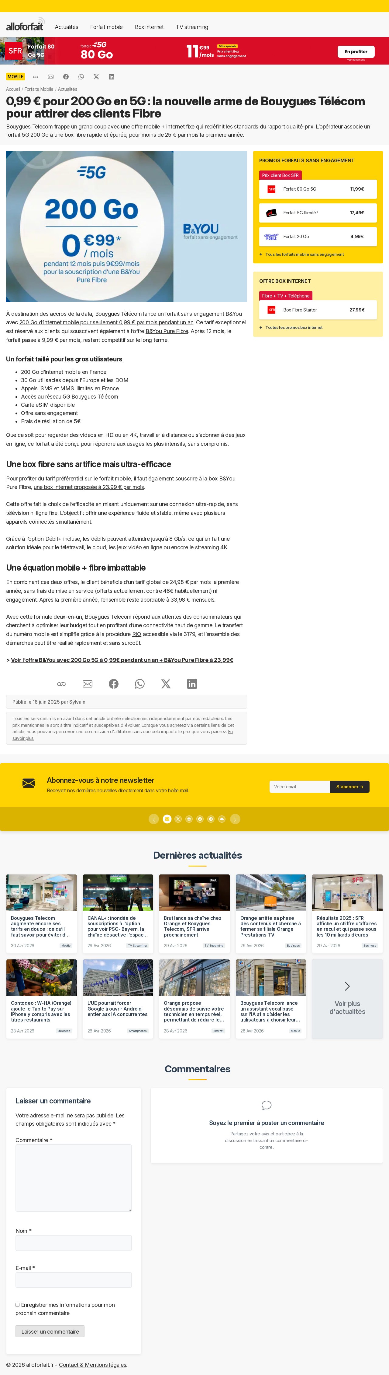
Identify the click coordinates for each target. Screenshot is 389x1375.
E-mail (25, 1268)
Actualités (66, 27)
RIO (136, 634)
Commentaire (33, 1140)
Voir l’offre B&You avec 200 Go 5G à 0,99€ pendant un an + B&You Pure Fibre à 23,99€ (122, 660)
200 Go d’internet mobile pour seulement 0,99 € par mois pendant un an (106, 322)
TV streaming (192, 27)
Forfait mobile (106, 27)
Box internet (149, 27)
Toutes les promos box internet (293, 327)
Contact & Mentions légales (92, 1365)
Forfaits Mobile (39, 89)
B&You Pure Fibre (167, 331)
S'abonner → (349, 786)
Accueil (13, 89)
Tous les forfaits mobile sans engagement (304, 254)
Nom (23, 1231)
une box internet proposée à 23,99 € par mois (89, 487)
